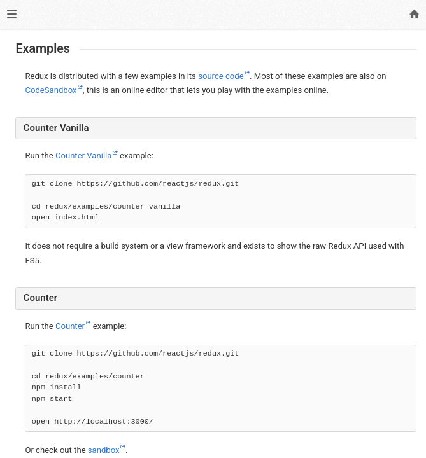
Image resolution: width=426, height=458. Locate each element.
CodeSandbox (50, 90)
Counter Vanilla (83, 155)
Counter (70, 326)
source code (221, 76)
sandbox (104, 450)
